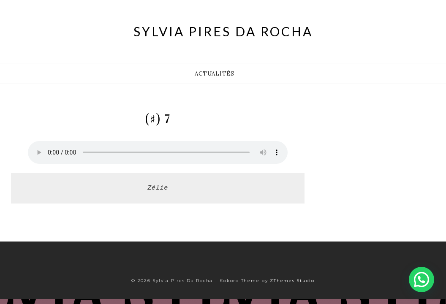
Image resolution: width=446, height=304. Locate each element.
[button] (421, 279)
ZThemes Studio (292, 280)
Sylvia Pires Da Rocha (223, 31)
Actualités (214, 73)
